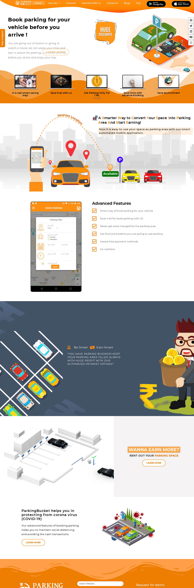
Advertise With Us (91, 3)
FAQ (138, 3)
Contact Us (112, 3)
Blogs (127, 3)
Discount (71, 3)
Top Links (54, 3)
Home (38, 3)
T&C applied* (97, 98)
